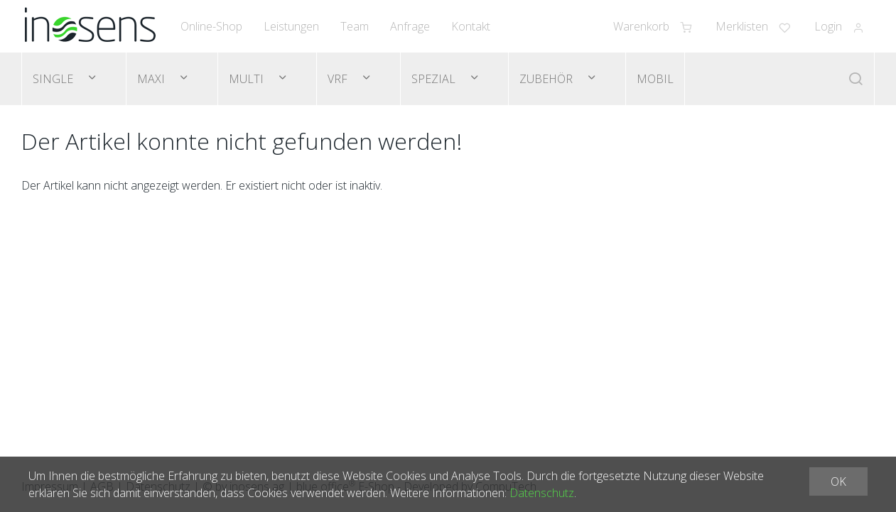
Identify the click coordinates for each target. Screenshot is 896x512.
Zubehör (547, 79)
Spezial (434, 79)
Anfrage (410, 26)
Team (354, 26)
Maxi (152, 79)
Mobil (655, 79)
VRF (339, 79)
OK (838, 481)
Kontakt (470, 26)
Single (54, 79)
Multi (247, 79)
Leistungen (291, 26)
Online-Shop (211, 26)
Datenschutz (541, 493)
